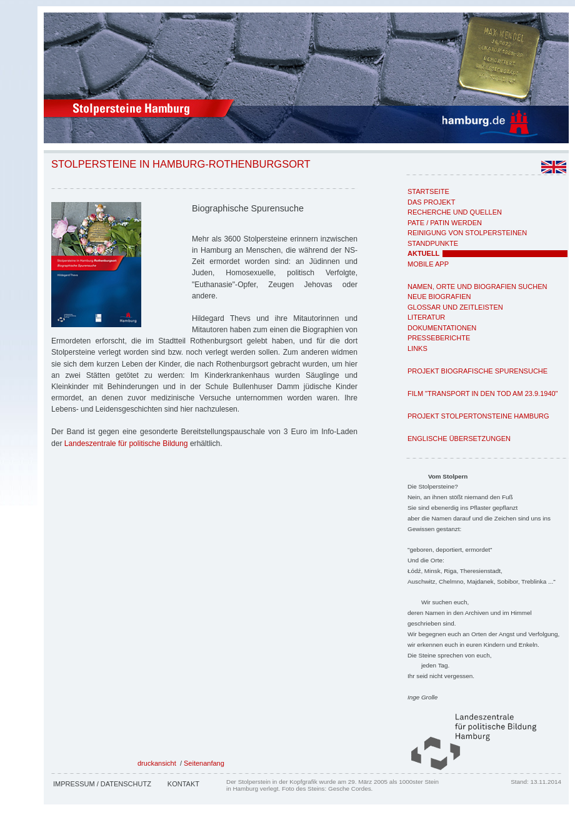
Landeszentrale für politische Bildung (126, 443)
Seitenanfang (204, 763)
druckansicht (157, 763)
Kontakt (183, 784)
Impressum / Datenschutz (102, 784)
